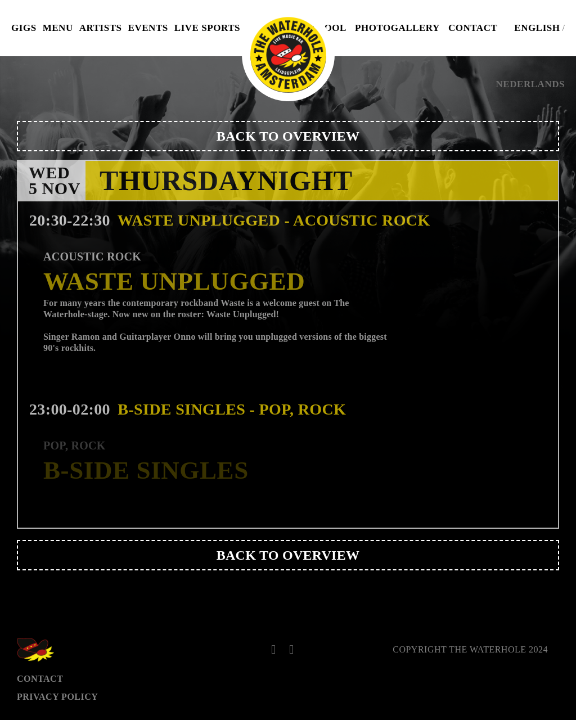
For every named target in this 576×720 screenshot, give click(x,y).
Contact (472, 27)
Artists (100, 27)
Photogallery (397, 27)
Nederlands (530, 84)
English (537, 27)
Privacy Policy (57, 696)
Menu (58, 27)
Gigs (24, 27)
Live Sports (207, 27)
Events (148, 27)
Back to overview (288, 136)
